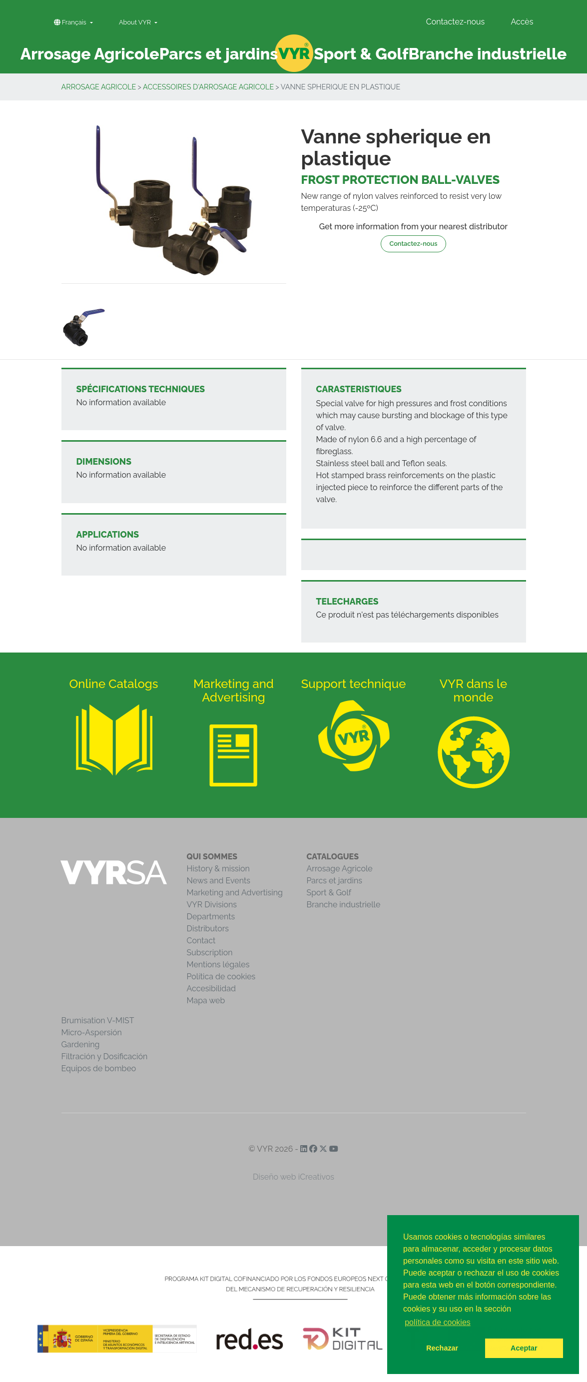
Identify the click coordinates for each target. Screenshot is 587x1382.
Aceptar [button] (524, 1348)
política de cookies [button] (438, 1322)
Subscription (210, 952)
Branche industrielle (344, 904)
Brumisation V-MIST (97, 1020)
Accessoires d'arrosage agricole (208, 86)
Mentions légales (218, 964)
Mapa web (206, 1000)
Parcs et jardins (335, 880)
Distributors (208, 928)
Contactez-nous (455, 21)
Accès (522, 21)
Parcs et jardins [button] (218, 53)
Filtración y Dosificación (104, 1056)
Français (71, 22)
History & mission (218, 868)
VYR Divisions (212, 904)
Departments (211, 916)
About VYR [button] (136, 22)
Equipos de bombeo (98, 1068)
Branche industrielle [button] (487, 53)
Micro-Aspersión (91, 1032)
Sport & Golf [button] (361, 53)
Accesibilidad (211, 988)
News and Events (218, 880)
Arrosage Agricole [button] (89, 53)
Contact (201, 940)
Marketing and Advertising (235, 892)
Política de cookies (221, 976)
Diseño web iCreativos (293, 1177)
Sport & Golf (329, 892)
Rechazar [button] (442, 1348)
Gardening (80, 1044)
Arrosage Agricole (98, 86)
